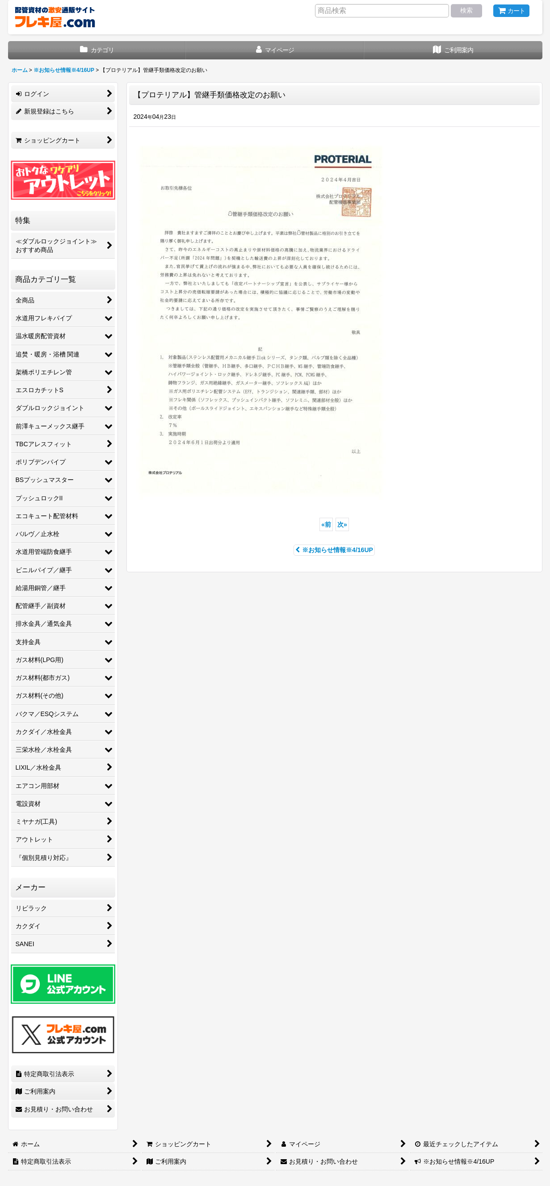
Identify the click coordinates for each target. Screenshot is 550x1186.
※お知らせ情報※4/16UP (334, 549)
